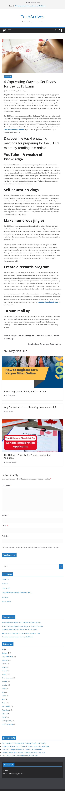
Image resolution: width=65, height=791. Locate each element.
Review (4, 692)
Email (5, 515)
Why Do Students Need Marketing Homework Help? (29, 399)
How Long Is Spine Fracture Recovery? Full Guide (30, 6)
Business (4, 642)
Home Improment (7, 667)
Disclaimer (5, 586)
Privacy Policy (6, 590)
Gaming (4, 656)
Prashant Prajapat (22, 91)
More (3, 681)
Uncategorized (6, 710)
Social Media (6, 695)
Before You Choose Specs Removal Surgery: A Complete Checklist (22, 615)
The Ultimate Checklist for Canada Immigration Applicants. (32, 447)
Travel (4, 706)
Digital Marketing (7, 645)
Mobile (4, 677)
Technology (5, 699)
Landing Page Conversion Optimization (47, 336)
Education (8, 76)
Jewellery (5, 674)
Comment (6, 474)
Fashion (4, 653)
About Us (5, 573)
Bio (3, 638)
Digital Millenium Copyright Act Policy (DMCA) (17, 581)
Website (5, 525)
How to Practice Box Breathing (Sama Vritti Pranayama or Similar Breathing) (32, 330)
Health (4, 663)
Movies (4, 685)
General (4, 660)
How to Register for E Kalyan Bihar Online (24, 383)
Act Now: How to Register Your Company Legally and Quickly (21, 611)
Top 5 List (5, 702)
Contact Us (5, 568)
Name (4, 504)
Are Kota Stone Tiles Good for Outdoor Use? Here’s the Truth (21, 622)
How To (4, 670)
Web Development (7, 713)
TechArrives (32, 16)
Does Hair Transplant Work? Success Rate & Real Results (19, 619)
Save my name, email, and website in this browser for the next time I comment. (32, 536)
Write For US (6, 577)
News (3, 688)
